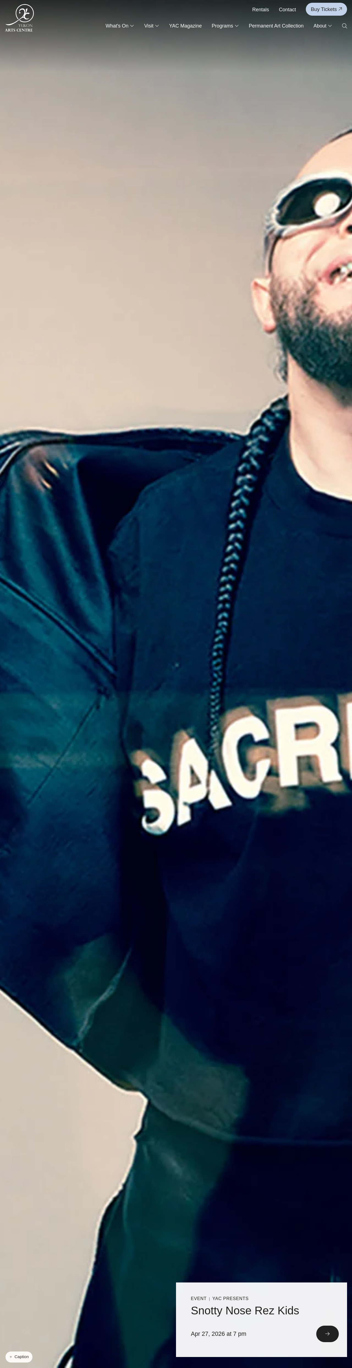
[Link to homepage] (19, 18)
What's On (120, 26)
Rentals (260, 9)
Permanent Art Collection (276, 26)
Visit (151, 26)
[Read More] (261, 1320)
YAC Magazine (185, 26)
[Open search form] (344, 26)
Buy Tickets (326, 9)
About (323, 26)
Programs (225, 26)
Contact (287, 9)
